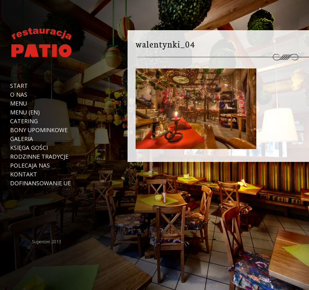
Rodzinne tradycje (39, 156)
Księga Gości (29, 147)
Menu (18, 103)
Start (19, 85)
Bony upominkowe (39, 130)
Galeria (21, 139)
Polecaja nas (30, 165)
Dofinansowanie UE (40, 183)
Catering (24, 121)
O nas (18, 94)
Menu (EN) (25, 112)
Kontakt (23, 174)
